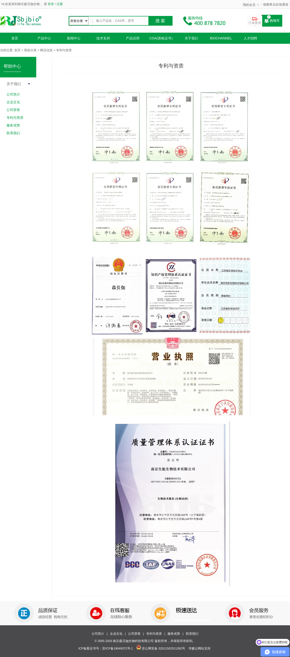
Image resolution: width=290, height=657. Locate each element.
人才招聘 (250, 38)
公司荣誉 (134, 633)
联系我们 (192, 633)
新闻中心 (73, 38)
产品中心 (44, 38)
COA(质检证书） (162, 38)
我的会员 (249, 5)
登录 (51, 4)
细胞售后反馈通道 (275, 4)
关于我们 (191, 38)
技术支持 (103, 38)
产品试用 (132, 38)
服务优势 (173, 633)
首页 (14, 38)
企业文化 (116, 633)
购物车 (272, 21)
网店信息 (46, 50)
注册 (59, 4)
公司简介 (98, 633)
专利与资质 (154, 633)
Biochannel (221, 38)
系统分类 (30, 50)
